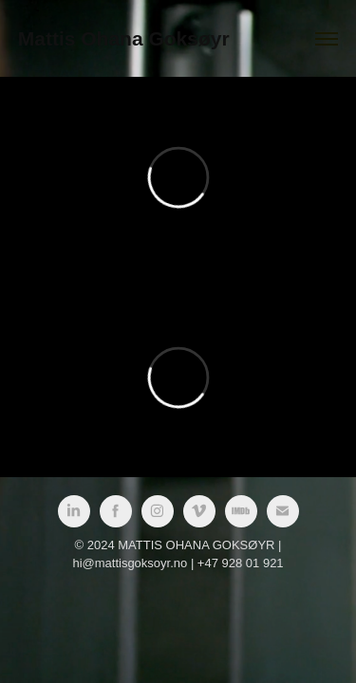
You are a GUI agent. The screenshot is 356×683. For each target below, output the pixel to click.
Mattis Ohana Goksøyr (124, 38)
